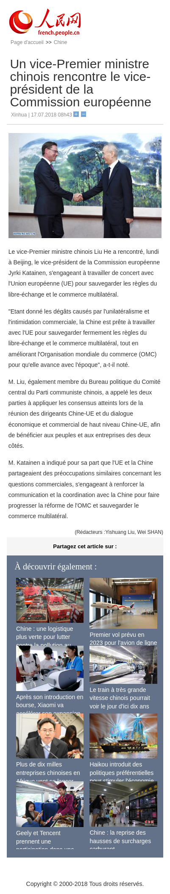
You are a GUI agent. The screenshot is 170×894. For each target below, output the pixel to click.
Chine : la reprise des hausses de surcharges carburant (120, 840)
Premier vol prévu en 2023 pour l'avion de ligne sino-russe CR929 (123, 643)
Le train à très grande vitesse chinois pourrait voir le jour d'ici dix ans (119, 698)
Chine (60, 42)
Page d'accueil (27, 42)
